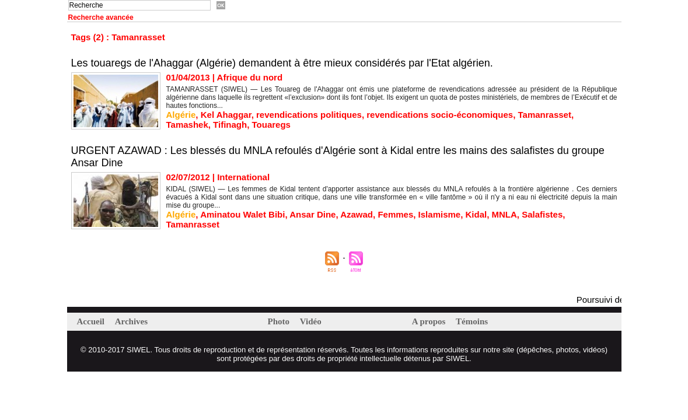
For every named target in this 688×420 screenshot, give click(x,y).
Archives (131, 321)
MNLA (504, 214)
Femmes (395, 214)
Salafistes (542, 214)
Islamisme (439, 214)
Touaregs (271, 125)
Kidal (476, 214)
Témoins (472, 321)
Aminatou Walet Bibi (242, 214)
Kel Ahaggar (226, 115)
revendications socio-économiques (439, 115)
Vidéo (311, 321)
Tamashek (187, 125)
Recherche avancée (101, 17)
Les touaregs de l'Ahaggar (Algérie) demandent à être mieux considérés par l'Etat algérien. (282, 63)
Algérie (181, 115)
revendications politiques (309, 115)
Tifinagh (230, 125)
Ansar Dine (312, 214)
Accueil (92, 321)
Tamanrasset (544, 115)
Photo (280, 321)
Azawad (356, 214)
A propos (430, 321)
